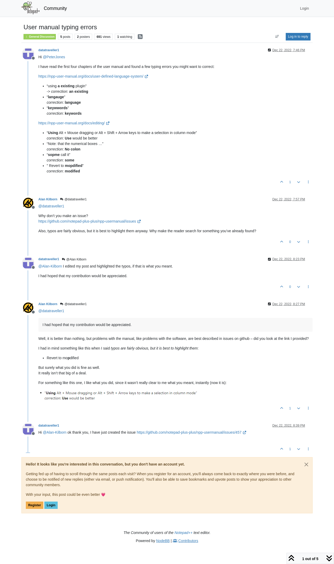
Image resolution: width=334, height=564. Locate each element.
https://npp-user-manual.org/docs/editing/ (74, 123)
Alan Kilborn (47, 199)
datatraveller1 (48, 50)
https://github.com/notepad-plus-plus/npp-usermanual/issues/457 (192, 432)
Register (34, 505)
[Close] (306, 464)
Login (51, 505)
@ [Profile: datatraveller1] (51, 206)
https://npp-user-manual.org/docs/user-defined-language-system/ (93, 76)
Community (55, 8)
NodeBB (163, 541)
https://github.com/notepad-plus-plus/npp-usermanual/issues (89, 221)
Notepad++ (184, 533)
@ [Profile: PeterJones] (54, 57)
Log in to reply (298, 36)
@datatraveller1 (73, 199)
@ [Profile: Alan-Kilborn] (50, 266)
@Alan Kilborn (74, 259)
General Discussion (40, 36)
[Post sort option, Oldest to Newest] (277, 36)
